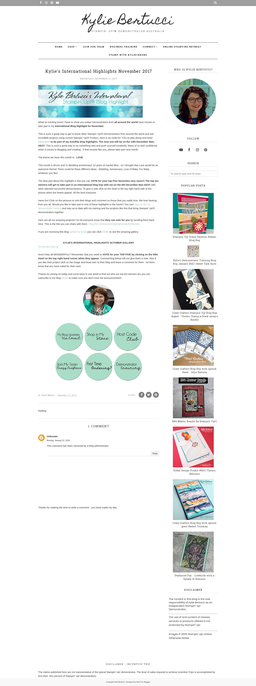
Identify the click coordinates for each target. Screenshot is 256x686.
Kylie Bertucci (128, 21)
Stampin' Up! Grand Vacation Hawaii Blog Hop (194, 238)
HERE (105, 232)
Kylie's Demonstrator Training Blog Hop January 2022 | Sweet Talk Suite (194, 262)
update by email (78, 232)
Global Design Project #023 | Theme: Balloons (194, 472)
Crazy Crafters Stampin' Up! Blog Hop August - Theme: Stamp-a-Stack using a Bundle (194, 316)
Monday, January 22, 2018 (58, 441)
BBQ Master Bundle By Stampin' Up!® (194, 421)
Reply (155, 454)
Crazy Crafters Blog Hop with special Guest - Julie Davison (194, 370)
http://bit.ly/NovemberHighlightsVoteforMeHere (114, 225)
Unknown (52, 437)
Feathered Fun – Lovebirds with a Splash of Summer (194, 577)
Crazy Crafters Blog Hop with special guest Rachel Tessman (194, 525)
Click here (44, 142)
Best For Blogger (143, 682)
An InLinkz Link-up (48, 247)
